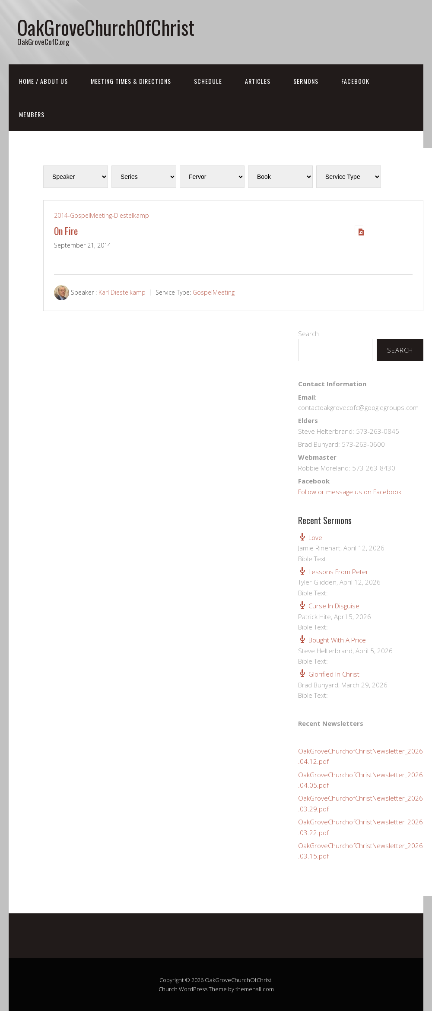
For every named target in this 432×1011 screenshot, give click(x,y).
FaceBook (355, 81)
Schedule (208, 81)
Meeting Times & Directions (131, 81)
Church (168, 989)
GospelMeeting (214, 292)
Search (308, 333)
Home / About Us (43, 81)
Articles (257, 81)
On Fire (66, 231)
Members (31, 114)
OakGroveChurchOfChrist (105, 27)
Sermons (305, 81)
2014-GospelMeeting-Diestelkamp (101, 215)
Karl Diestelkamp (122, 292)
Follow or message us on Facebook (349, 491)
